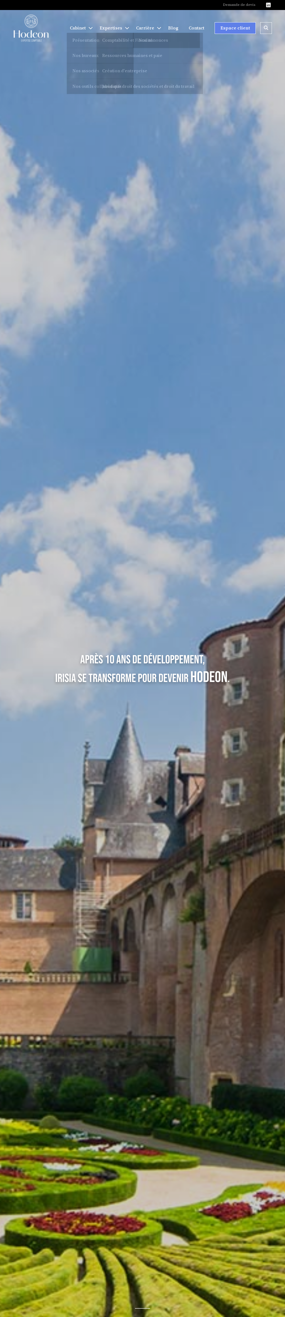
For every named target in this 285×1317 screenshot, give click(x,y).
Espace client (235, 28)
